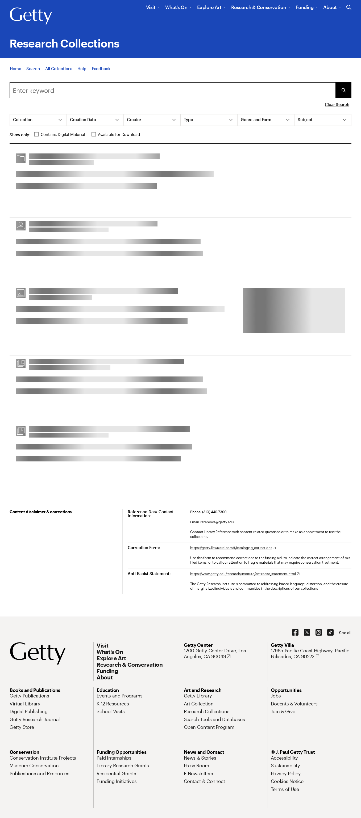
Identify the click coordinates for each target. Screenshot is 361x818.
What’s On (176, 7)
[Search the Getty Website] (348, 7)
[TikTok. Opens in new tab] (330, 632)
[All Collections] (58, 69)
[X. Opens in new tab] (307, 632)
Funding (304, 7)
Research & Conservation (258, 7)
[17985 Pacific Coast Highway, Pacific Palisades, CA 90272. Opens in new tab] (311, 653)
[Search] (33, 69)
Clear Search (337, 104)
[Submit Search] (343, 90)
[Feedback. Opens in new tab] (101, 69)
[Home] (15, 69)
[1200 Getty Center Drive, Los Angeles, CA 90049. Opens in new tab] (224, 653)
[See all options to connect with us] (345, 633)
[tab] (38, 120)
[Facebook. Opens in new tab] (295, 632)
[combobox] (172, 90)
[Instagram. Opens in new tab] (319, 632)
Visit (151, 7)
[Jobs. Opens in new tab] (276, 696)
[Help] (81, 69)
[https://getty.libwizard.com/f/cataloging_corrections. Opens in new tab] (233, 548)
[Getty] (31, 16)
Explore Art (209, 7)
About (330, 7)
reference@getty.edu (217, 522)
